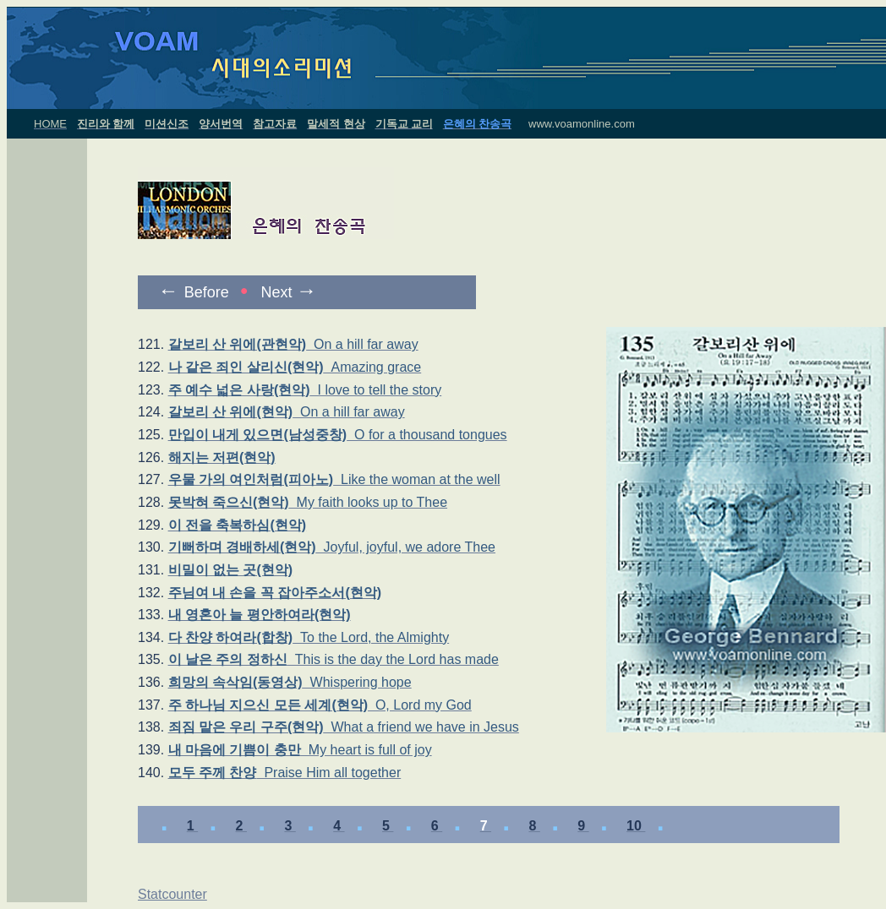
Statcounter (172, 894)
